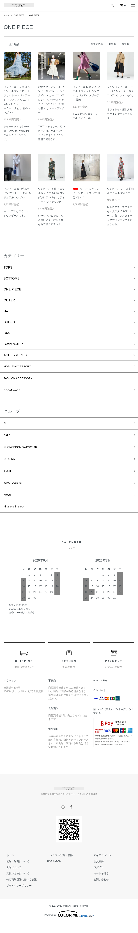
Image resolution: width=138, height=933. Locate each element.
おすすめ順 (97, 43)
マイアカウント (99, 866)
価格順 (112, 43)
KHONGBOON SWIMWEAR (24, 452)
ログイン (96, 878)
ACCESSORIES (15, 355)
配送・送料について (15, 872)
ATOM (57, 872)
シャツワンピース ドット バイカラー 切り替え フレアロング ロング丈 (120, 91)
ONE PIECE (21, 15)
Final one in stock (16, 517)
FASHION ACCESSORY (21, 380)
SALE (8, 440)
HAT (7, 311)
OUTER (9, 300)
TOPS (8, 267)
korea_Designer (15, 491)
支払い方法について (15, 884)
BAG (7, 333)
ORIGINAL (11, 465)
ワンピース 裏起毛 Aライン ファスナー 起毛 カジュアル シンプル (17, 193)
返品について (11, 878)
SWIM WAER (13, 344)
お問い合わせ (98, 890)
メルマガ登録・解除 (58, 866)
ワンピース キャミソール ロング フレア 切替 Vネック (86, 193)
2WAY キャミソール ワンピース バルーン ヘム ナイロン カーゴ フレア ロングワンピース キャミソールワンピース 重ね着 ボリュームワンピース (51, 100)
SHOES (9, 322)
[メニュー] (132, 5)
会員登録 (96, 872)
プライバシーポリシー (16, 896)
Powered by (68, 924)
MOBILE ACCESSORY (20, 367)
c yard (8, 478)
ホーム (7, 15)
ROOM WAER (14, 392)
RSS (49, 872)
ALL (6, 427)
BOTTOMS (12, 278)
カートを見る (98, 884)
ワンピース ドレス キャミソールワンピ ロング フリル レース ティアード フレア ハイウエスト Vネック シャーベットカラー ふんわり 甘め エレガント (17, 100)
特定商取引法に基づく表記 (19, 890)
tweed (8, 504)
